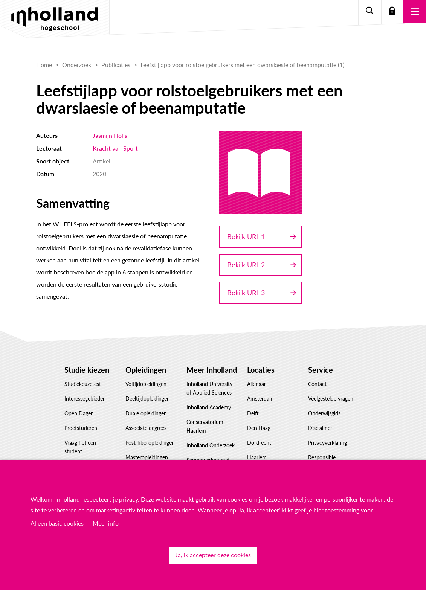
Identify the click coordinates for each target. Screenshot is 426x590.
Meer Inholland (211, 369)
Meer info (106, 523)
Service (320, 369)
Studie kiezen (86, 369)
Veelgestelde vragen (330, 398)
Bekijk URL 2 (246, 265)
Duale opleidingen (146, 413)
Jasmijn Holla (110, 135)
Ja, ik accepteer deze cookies (213, 554)
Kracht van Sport (115, 148)
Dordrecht (259, 442)
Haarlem (257, 457)
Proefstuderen (80, 428)
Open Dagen (79, 413)
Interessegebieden (85, 398)
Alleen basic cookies (57, 523)
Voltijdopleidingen (145, 384)
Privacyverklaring (327, 442)
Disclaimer (320, 428)
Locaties (261, 369)
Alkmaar (256, 384)
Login (392, 11)
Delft (253, 413)
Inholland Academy (208, 407)
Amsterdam (260, 398)
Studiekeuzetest (82, 384)
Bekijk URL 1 (246, 236)
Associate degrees (145, 428)
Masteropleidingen (146, 457)
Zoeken (369, 11)
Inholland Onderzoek (210, 445)
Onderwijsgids (324, 413)
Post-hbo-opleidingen (150, 442)
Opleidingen (145, 369)
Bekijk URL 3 (246, 292)
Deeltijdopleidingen (147, 398)
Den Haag (258, 428)
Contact (317, 384)
